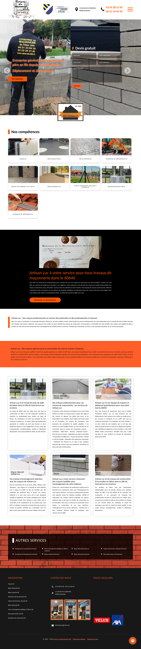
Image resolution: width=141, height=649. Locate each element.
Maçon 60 (11, 584)
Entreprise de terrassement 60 (17, 597)
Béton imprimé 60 (13, 592)
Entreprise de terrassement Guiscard (26, 554)
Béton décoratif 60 (13, 605)
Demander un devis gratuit (45, 300)
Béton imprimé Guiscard (51, 554)
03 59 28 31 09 (114, 7)
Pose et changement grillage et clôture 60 (20, 609)
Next (127, 70)
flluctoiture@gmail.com (62, 625)
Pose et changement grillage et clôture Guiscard (56, 550)
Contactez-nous (92, 639)
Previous (7, 70)
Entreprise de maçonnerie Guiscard (25, 549)
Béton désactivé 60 (14, 588)
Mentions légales (79, 639)
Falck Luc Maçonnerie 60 (62, 639)
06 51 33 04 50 (114, 11)
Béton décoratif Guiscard (81, 549)
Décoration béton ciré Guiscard (112, 554)
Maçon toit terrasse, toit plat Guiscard (114, 549)
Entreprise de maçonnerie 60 (17, 618)
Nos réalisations (17, 79)
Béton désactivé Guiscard (81, 554)
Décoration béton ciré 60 (15, 614)
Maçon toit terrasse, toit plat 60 (17, 601)
